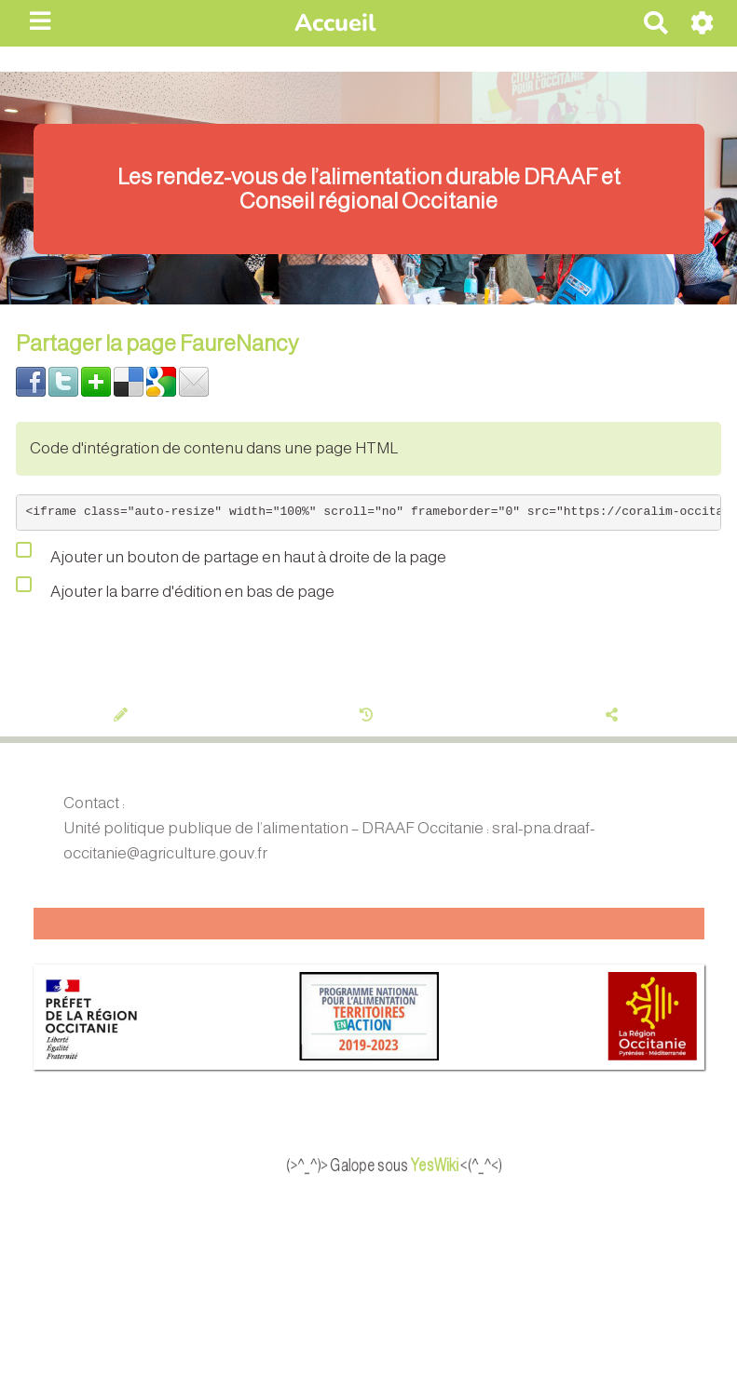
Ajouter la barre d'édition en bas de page (175, 587)
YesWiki (464, 1164)
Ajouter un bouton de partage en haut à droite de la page (231, 553)
